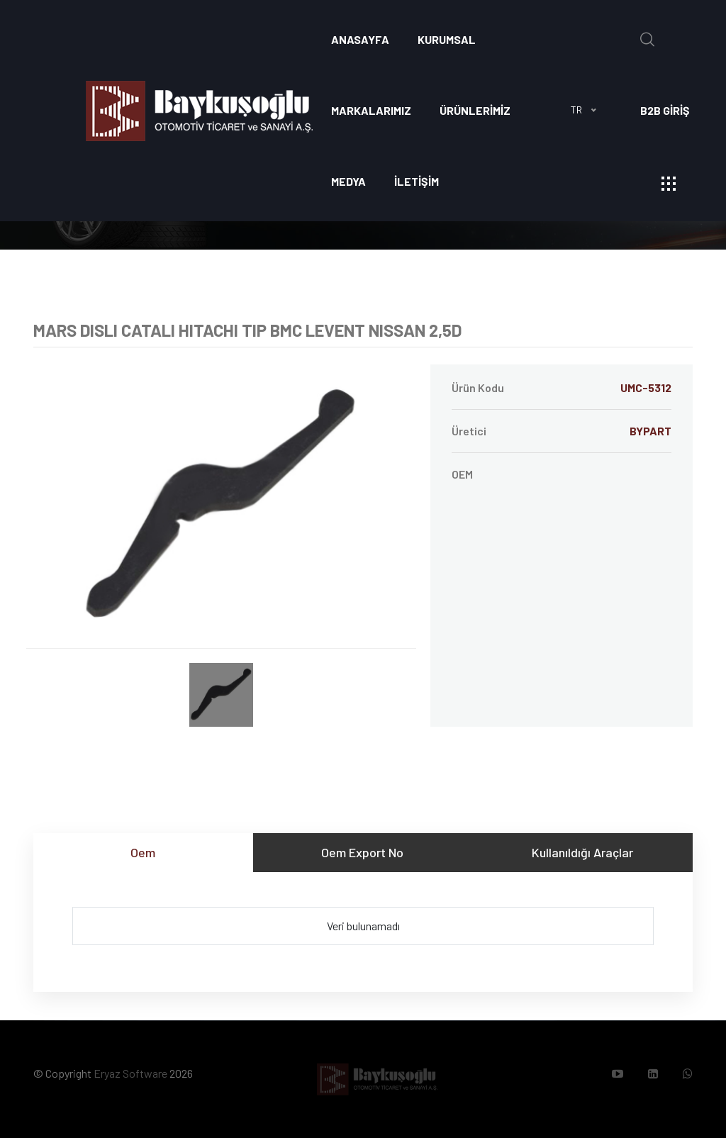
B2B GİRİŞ (665, 110)
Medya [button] (348, 181)
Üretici (561, 431)
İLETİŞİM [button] (416, 181)
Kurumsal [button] (447, 39)
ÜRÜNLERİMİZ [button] (475, 110)
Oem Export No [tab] (362, 852)
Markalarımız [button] (371, 110)
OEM (462, 474)
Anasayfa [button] (360, 39)
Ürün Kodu (561, 388)
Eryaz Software (130, 1073)
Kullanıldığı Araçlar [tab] (582, 852)
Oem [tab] (142, 852)
